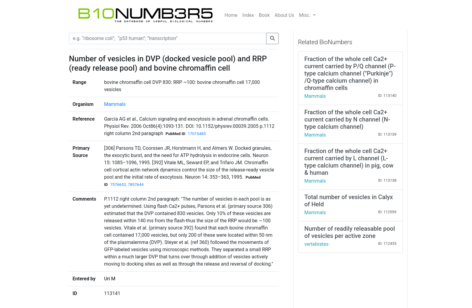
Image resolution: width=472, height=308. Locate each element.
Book (264, 15)
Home (231, 15)
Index (248, 15)
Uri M (110, 279)
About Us (284, 15)
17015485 (197, 133)
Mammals (115, 104)
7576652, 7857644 (127, 184)
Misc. (305, 15)
